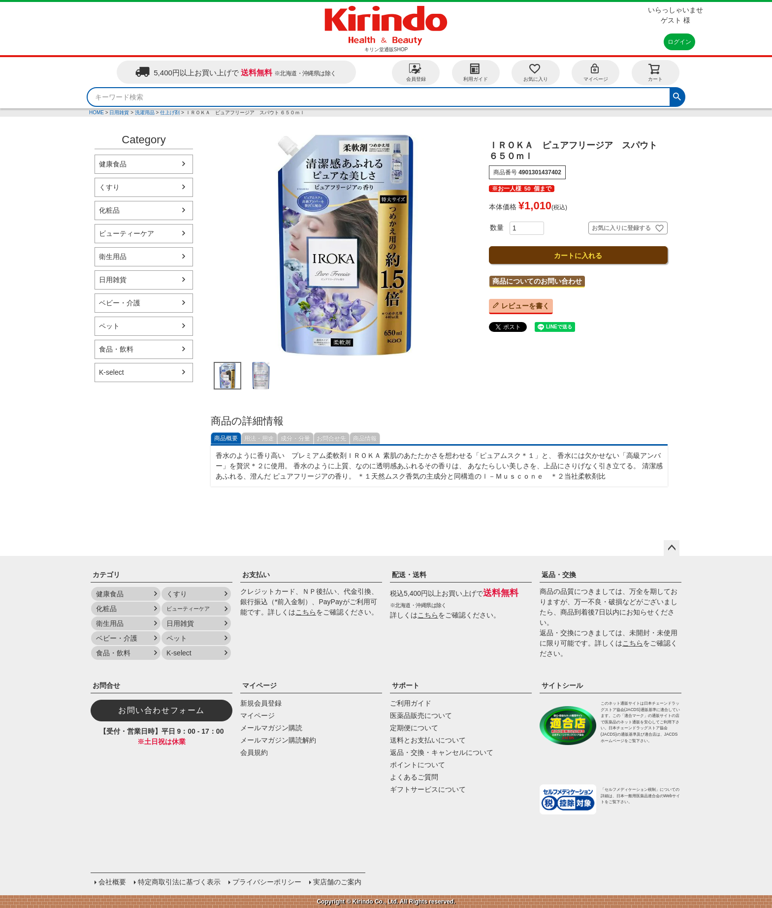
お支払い (256, 575)
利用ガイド (475, 72)
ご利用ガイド (410, 703)
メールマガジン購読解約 (278, 740)
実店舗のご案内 (337, 882)
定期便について (414, 728)
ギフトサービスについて (428, 789)
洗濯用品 (145, 112)
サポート (405, 685)
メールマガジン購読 (271, 728)
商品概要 (226, 438)
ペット (109, 326)
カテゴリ (106, 575)
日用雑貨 (119, 112)
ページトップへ (671, 548)
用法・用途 (259, 438)
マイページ (595, 72)
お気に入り (535, 72)
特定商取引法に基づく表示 (179, 882)
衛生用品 (113, 256)
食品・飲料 (116, 349)
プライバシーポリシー (266, 882)
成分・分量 (295, 438)
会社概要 (112, 882)
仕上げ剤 (170, 112)
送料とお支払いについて (428, 740)
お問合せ (106, 685)
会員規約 (254, 752)
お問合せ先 (331, 438)
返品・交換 (559, 575)
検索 (677, 95)
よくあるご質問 (414, 777)
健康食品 (113, 164)
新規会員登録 (261, 703)
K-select (111, 372)
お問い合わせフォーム (161, 710)
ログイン (679, 41)
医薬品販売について (421, 715)
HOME (96, 112)
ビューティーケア (126, 233)
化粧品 (109, 210)
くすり (109, 187)
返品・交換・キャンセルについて (441, 752)
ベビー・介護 (119, 303)
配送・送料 (409, 575)
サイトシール (562, 685)
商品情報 (365, 438)
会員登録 (416, 72)
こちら (305, 612)
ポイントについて (417, 765)
